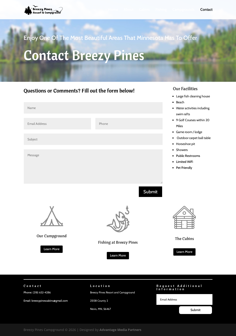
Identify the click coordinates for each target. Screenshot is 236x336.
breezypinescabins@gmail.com (50, 300)
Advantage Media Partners (120, 330)
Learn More (51, 249)
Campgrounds (183, 10)
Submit (150, 191)
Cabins (144, 10)
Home (113, 10)
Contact (206, 10)
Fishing (161, 10)
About (128, 10)
